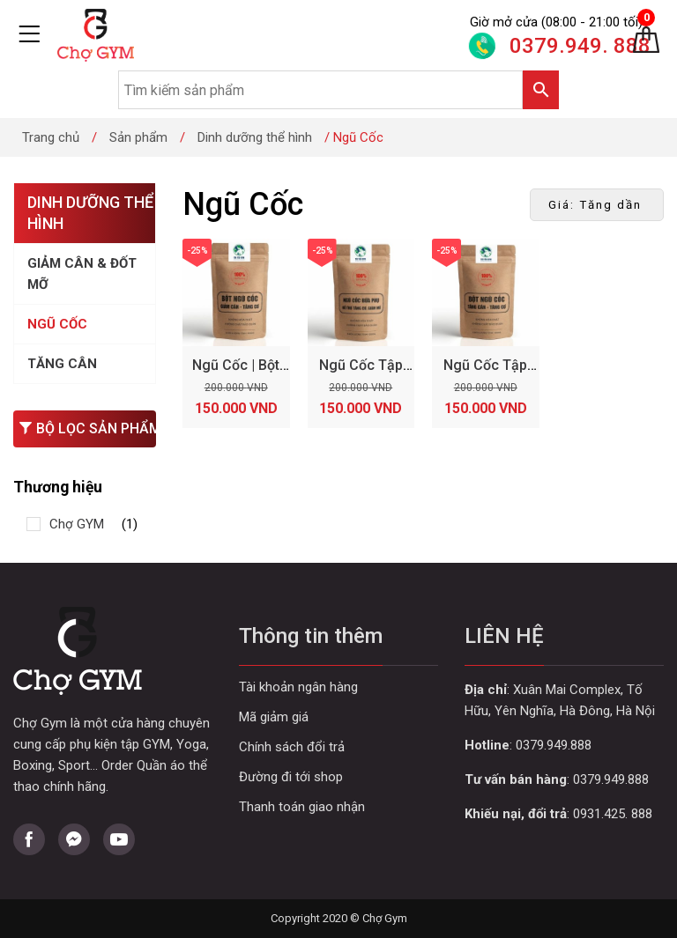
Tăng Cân (62, 364)
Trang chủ (50, 137)
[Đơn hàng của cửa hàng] (597, 204)
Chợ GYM (76, 524)
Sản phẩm (138, 137)
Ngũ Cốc (57, 324)
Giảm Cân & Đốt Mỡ (82, 273)
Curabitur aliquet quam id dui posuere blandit (338, 777)
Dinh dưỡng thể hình (254, 137)
